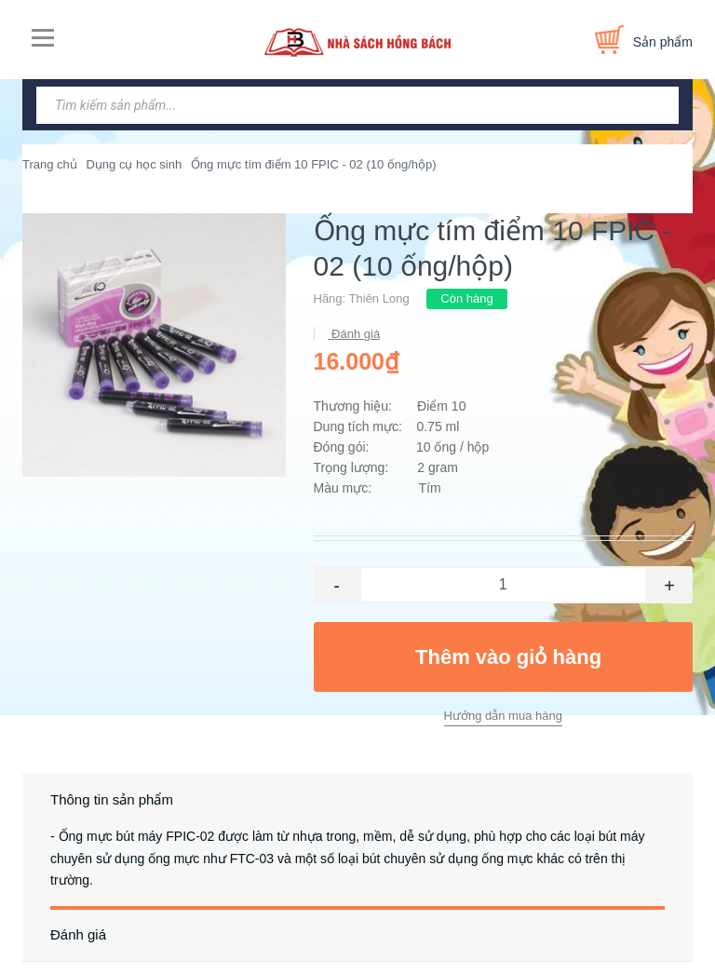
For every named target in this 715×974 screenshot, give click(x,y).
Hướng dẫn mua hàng (503, 716)
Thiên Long (379, 298)
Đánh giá (355, 334)
